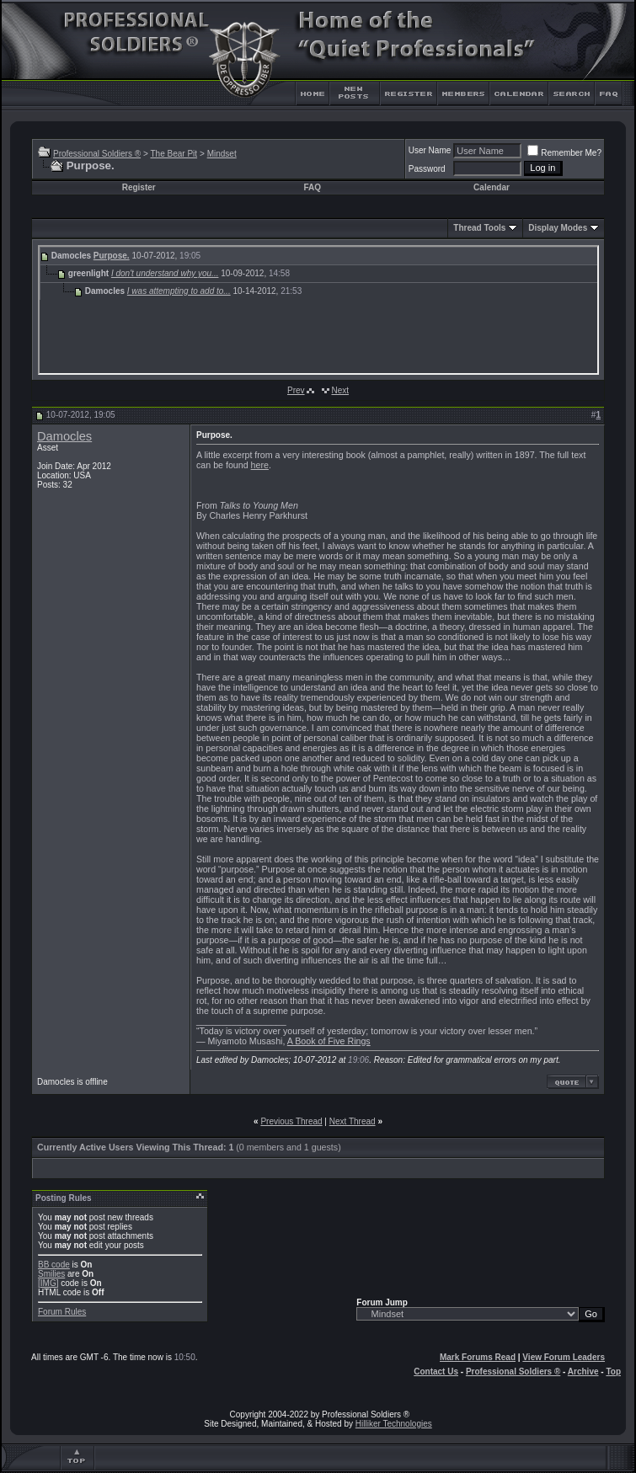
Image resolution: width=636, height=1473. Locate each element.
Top (613, 1371)
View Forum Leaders (563, 1357)
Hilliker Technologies (393, 1423)
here (260, 465)
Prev (296, 390)
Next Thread (352, 1121)
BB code (54, 1264)
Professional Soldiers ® (97, 153)
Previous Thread (291, 1121)
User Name (430, 150)
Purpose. (112, 255)
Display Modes (557, 227)
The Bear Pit (173, 153)
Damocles (64, 436)
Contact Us (436, 1371)
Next (340, 390)
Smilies (51, 1273)
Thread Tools (479, 227)
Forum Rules (62, 1311)
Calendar (491, 187)
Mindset (222, 153)
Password (427, 168)
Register (139, 187)
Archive (583, 1371)
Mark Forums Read (478, 1357)
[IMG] (48, 1283)
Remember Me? (564, 152)
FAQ (312, 187)
